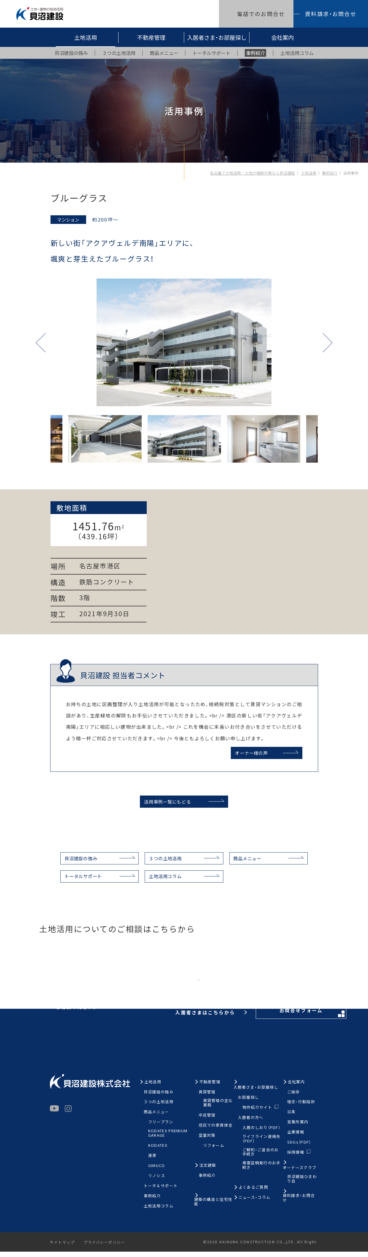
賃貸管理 (207, 1097)
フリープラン (160, 1127)
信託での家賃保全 (216, 1131)
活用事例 (350, 173)
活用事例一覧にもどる (166, 805)
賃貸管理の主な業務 (218, 1108)
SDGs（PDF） (299, 1148)
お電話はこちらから (165, 989)
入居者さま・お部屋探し (217, 37)
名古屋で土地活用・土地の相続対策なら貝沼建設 (252, 173)
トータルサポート (78, 881)
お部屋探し (248, 1103)
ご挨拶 (293, 1097)
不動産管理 (151, 37)
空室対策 (207, 1141)
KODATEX (157, 1151)
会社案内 (282, 37)
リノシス (156, 1181)
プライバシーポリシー (105, 1248)
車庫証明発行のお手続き (261, 1170)
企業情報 (295, 1138)
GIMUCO (156, 1171)
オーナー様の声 (250, 753)
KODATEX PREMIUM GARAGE (168, 1138)
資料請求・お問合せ (330, 14)
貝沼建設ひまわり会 (302, 1184)
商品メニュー (251, 862)
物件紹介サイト (257, 1112)
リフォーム (214, 1151)
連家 (152, 1161)
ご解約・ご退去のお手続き (260, 1157)
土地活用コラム (164, 881)
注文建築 (207, 1171)
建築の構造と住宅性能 (213, 1207)
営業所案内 (298, 1127)
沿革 (291, 1117)
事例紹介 (329, 173)
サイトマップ (62, 1248)
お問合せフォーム (276, 989)
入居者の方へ (250, 1123)
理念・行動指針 (301, 1107)
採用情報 (295, 1157)
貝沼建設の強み (75, 862)
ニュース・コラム (254, 1203)
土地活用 (85, 37)
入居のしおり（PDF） (261, 1133)
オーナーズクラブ (299, 1173)
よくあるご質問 (253, 1193)
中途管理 (207, 1121)
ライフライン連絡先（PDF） (261, 1144)
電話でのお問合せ (261, 14)
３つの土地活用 (164, 862)
